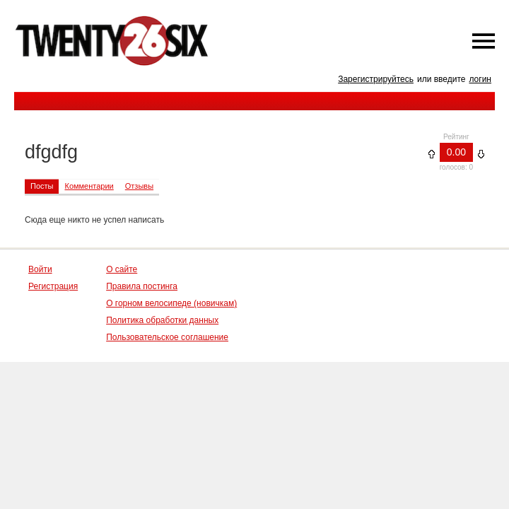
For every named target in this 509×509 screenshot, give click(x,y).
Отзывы (139, 186)
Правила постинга (141, 286)
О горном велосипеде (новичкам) (171, 303)
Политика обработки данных (162, 320)
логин (480, 79)
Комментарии (88, 186)
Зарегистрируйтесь (376, 79)
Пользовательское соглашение (167, 337)
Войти (40, 269)
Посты (41, 186)
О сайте (121, 269)
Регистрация (53, 286)
